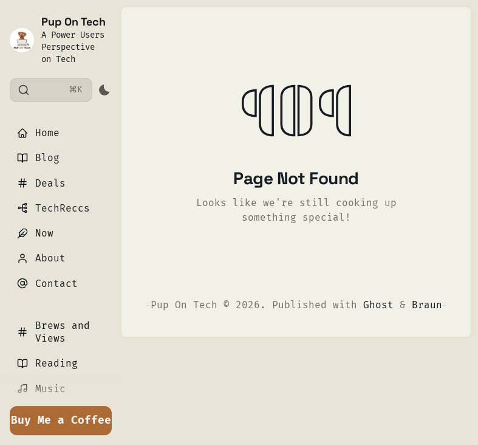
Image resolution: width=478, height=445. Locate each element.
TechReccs (53, 208)
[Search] (51, 90)
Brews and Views (53, 332)
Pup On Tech (73, 22)
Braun (427, 305)
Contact (47, 283)
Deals (41, 183)
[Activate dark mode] (104, 90)
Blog (38, 158)
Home (38, 133)
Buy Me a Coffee (61, 420)
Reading (47, 363)
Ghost (378, 305)
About (41, 258)
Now (35, 233)
